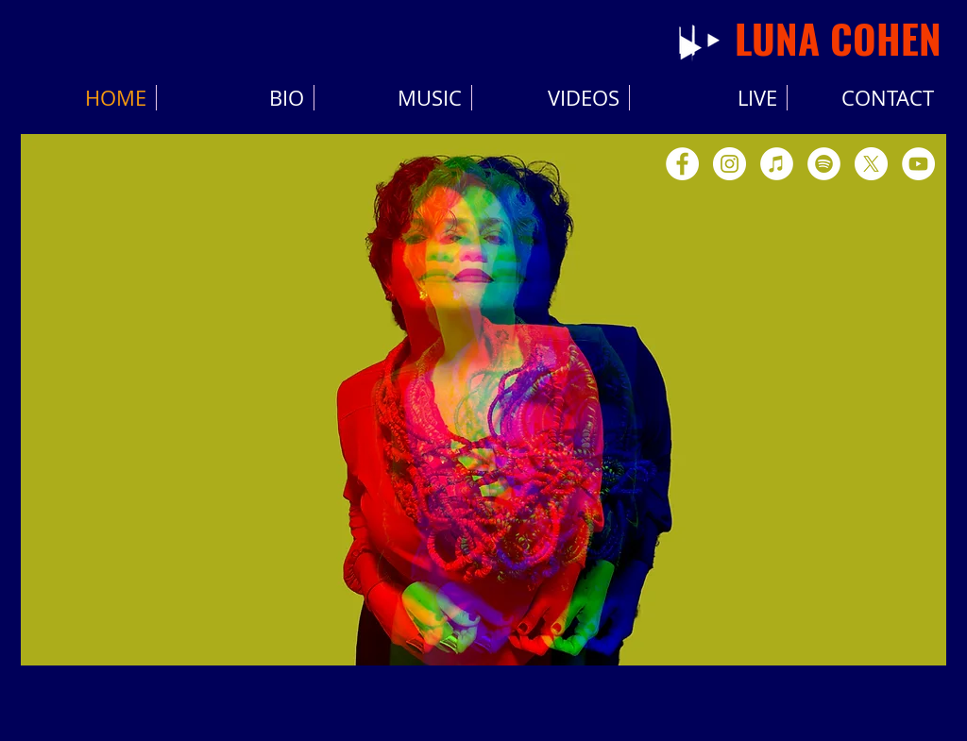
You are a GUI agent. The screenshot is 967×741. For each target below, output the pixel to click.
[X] (871, 163)
